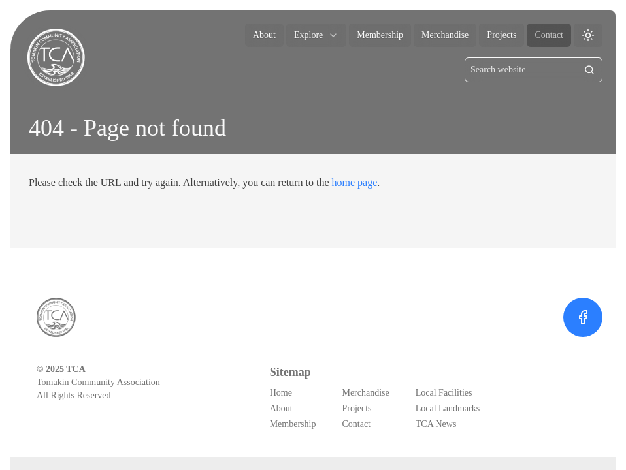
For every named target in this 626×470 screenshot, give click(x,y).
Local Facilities (444, 393)
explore (316, 35)
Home (281, 393)
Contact (549, 35)
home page (355, 182)
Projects (501, 35)
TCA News (436, 424)
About (264, 35)
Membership (380, 35)
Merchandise (445, 35)
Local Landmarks (448, 408)
